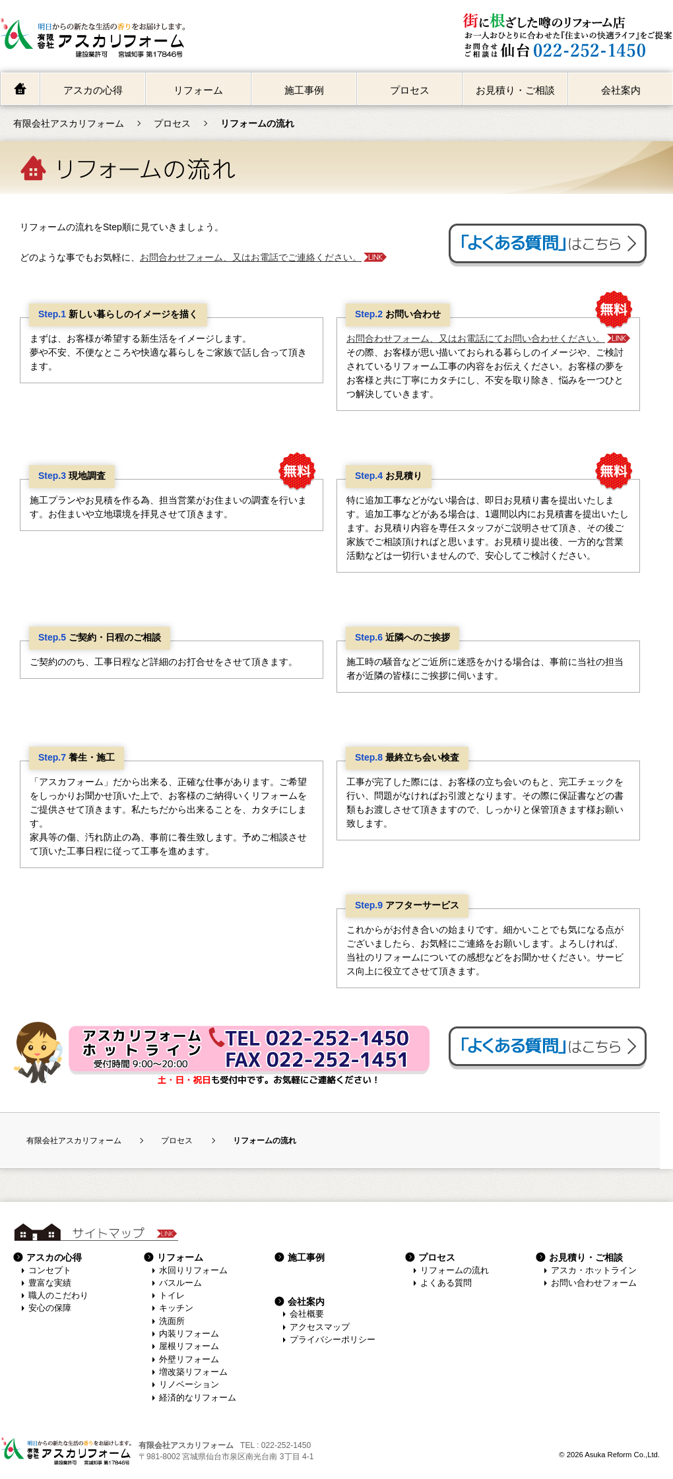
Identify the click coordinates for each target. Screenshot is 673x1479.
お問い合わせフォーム (594, 1283)
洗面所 (172, 1321)
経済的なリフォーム (197, 1397)
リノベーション (189, 1384)
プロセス (410, 90)
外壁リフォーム (189, 1359)
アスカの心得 (93, 90)
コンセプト (49, 1270)
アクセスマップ (320, 1327)
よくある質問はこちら (548, 245)
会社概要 (307, 1314)
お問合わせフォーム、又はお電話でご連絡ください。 (251, 257)
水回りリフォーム (193, 1270)
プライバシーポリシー (332, 1339)
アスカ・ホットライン (594, 1270)
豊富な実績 (49, 1283)
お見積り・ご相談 (515, 90)
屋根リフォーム (189, 1346)
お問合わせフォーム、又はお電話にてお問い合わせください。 (475, 338)
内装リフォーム (189, 1333)
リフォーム (198, 90)
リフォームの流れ (454, 1270)
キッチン (176, 1308)
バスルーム (180, 1283)
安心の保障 (49, 1308)
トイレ (172, 1295)
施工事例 (304, 90)
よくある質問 (446, 1283)
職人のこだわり (58, 1295)
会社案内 (621, 90)
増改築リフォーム (193, 1372)
